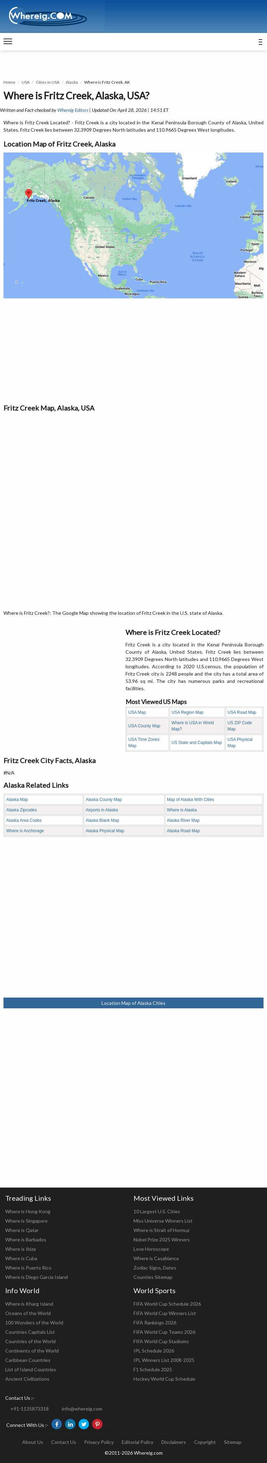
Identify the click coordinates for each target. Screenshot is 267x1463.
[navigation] (7, 42)
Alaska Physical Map (105, 830)
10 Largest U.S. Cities (157, 1211)
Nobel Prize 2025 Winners (162, 1239)
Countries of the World (30, 1341)
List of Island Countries (30, 1369)
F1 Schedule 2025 (153, 1369)
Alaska (72, 82)
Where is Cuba (21, 1258)
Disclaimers (173, 1442)
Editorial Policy (137, 1442)
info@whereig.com (82, 1409)
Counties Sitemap (153, 1277)
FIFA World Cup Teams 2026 (164, 1332)
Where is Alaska (182, 810)
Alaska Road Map (183, 830)
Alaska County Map (104, 799)
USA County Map (144, 726)
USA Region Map (187, 712)
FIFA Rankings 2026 (155, 1322)
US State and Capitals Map (196, 742)
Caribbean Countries (27, 1360)
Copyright (205, 1442)
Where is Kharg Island (29, 1304)
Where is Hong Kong (27, 1211)
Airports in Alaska (102, 810)
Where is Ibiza (20, 1249)
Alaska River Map (183, 820)
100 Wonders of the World (34, 1322)
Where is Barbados (25, 1239)
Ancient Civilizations (27, 1379)
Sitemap (233, 1442)
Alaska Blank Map (102, 820)
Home (9, 82)
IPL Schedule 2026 (154, 1351)
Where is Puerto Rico (28, 1268)
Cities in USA (47, 82)
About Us (32, 1442)
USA (26, 82)
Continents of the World (32, 1351)
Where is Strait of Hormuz (161, 1230)
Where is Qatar (22, 1230)
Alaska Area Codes (24, 820)
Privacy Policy (99, 1442)
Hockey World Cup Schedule (164, 1379)
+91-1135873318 (29, 1409)
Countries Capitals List (30, 1332)
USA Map (137, 712)
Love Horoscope (151, 1249)
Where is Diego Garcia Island (36, 1277)
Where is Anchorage (25, 830)
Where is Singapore (26, 1221)
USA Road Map (241, 712)
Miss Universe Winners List (163, 1221)
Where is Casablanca (156, 1258)
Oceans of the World (28, 1313)
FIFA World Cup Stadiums (161, 1341)
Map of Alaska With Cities (190, 799)
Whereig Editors (72, 110)
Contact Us (63, 1442)
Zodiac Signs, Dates (155, 1268)
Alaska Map (17, 799)
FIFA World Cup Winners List (165, 1313)
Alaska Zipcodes (21, 810)
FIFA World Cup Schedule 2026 (167, 1304)
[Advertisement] (133, 350)
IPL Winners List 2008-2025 (164, 1360)
